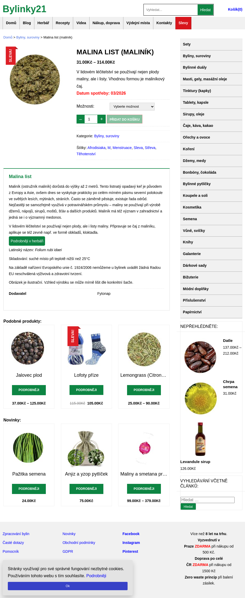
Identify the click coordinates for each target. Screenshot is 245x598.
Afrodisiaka (96, 148)
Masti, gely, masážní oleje (205, 79)
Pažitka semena (29, 474)
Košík (233, 9)
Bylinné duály (195, 67)
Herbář (43, 23)
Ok (68, 586)
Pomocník (11, 551)
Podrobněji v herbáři (27, 241)
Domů (11, 23)
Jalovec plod (29, 375)
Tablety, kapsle (196, 102)
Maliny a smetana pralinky (143, 474)
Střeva (150, 148)
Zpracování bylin (16, 534)
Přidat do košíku (125, 119)
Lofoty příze (86, 375)
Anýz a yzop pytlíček (86, 474)
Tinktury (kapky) (197, 91)
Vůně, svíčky (194, 231)
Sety (187, 44)
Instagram (131, 543)
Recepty (63, 23)
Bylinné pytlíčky (197, 184)
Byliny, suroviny (28, 37)
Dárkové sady (195, 265)
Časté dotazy (13, 543)
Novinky (69, 534)
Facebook (130, 534)
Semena (190, 219)
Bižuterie (190, 277)
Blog (27, 23)
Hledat (205, 10)
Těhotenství (86, 154)
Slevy (183, 23)
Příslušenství (194, 300)
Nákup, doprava (106, 23)
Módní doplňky (196, 289)
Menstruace (122, 148)
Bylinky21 (24, 8)
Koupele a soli (195, 195)
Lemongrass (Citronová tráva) (143, 375)
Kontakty (164, 23)
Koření (188, 149)
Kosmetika (192, 207)
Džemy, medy (194, 161)
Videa (81, 23)
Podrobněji (29, 390)
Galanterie (192, 254)
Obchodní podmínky (78, 543)
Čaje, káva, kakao (198, 126)
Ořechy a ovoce (196, 137)
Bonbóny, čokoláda (199, 172)
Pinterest (130, 551)
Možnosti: (85, 106)
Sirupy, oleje (193, 114)
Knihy (188, 242)
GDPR (67, 551)
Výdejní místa (138, 23)
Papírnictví (192, 312)
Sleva (138, 148)
